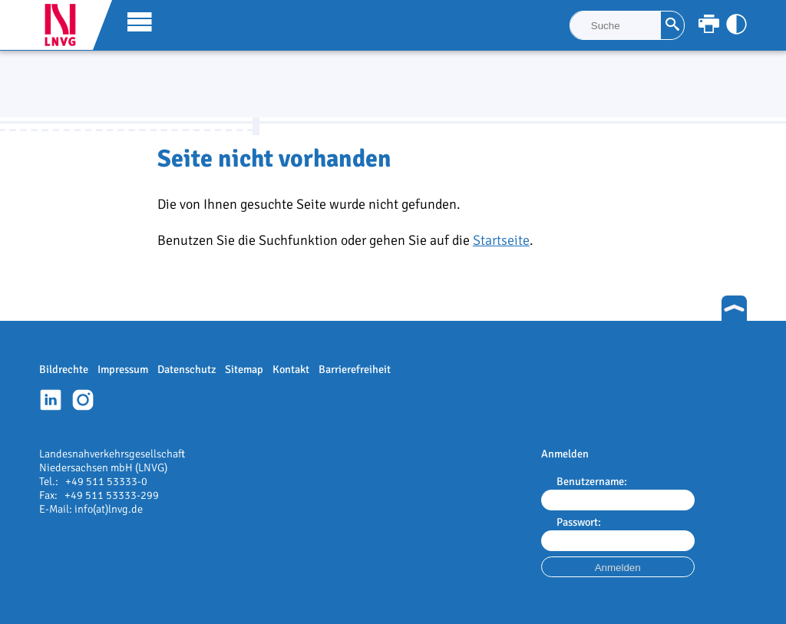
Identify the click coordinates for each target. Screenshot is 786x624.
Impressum (122, 369)
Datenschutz (186, 369)
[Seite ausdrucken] (708, 24)
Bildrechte (63, 369)
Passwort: (578, 522)
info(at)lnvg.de (108, 509)
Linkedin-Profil (50, 399)
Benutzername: (591, 481)
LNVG (66, 25)
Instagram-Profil (82, 399)
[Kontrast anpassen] (736, 24)
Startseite (501, 240)
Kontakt (290, 369)
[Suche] (615, 25)
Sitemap (244, 369)
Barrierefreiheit (355, 369)
